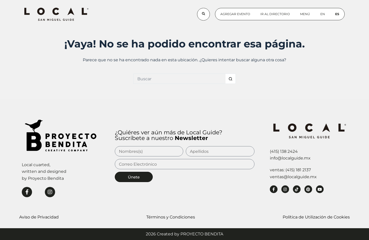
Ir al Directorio (275, 14)
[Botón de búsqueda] (230, 79)
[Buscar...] (179, 79)
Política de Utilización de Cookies (316, 217)
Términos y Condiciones (170, 217)
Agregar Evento (235, 14)
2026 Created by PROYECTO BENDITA (184, 234)
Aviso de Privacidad (39, 217)
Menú (305, 14)
